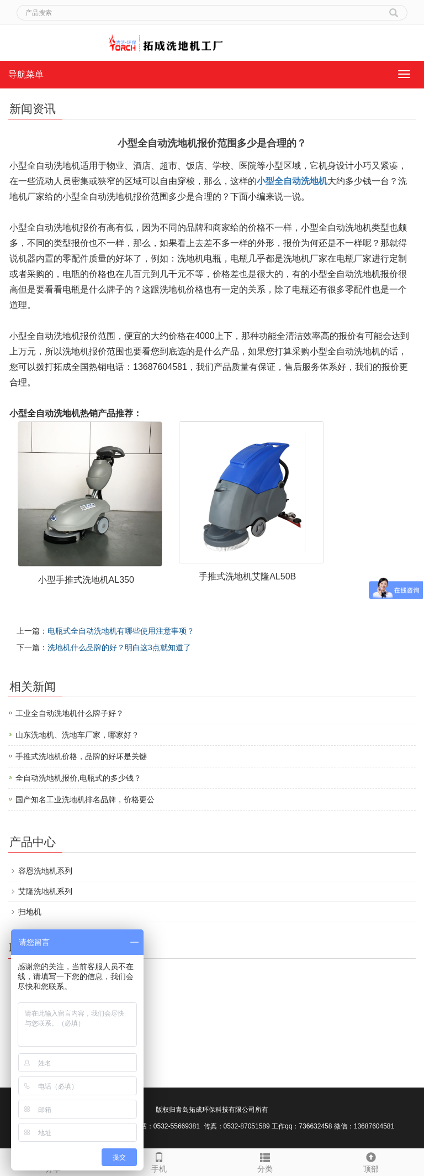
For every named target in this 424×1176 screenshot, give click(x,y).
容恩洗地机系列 (45, 870)
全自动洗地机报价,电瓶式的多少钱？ (78, 777)
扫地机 (29, 911)
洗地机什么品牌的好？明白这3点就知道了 (119, 647)
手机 (159, 1161)
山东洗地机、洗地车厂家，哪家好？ (77, 734)
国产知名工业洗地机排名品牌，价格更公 (85, 799)
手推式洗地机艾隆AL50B (247, 576)
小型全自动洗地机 (292, 181)
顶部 (371, 1161)
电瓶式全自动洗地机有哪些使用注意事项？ (120, 630)
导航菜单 (26, 74)
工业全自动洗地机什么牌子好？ (69, 713)
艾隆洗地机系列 (45, 891)
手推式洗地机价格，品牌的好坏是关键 (81, 756)
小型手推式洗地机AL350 (86, 579)
